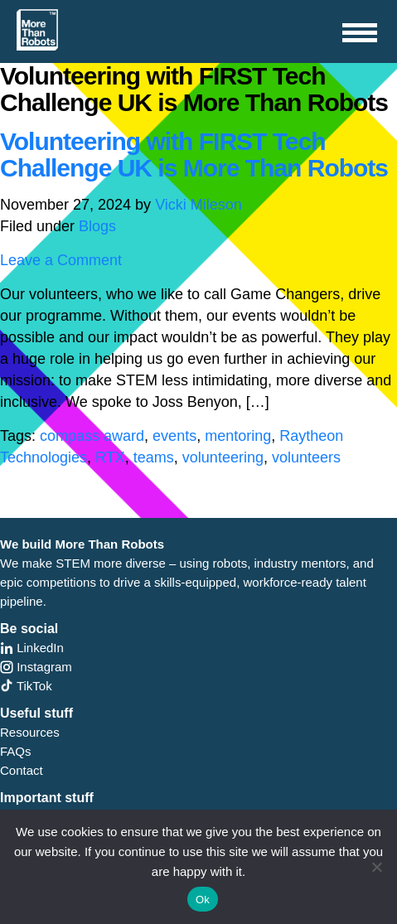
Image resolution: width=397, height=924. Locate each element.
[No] (376, 867)
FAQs (15, 751)
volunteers (306, 457)
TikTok (26, 686)
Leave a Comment (61, 260)
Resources (30, 732)
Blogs (97, 226)
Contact (21, 770)
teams (153, 457)
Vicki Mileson (198, 204)
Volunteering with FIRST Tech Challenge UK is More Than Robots (194, 154)
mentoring (238, 436)
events (174, 436)
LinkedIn (32, 648)
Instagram (36, 667)
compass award (92, 436)
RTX (110, 457)
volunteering (223, 457)
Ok (203, 899)
